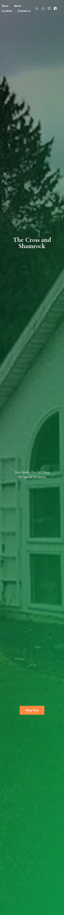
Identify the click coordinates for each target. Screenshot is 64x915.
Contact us (24, 11)
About (17, 6)
